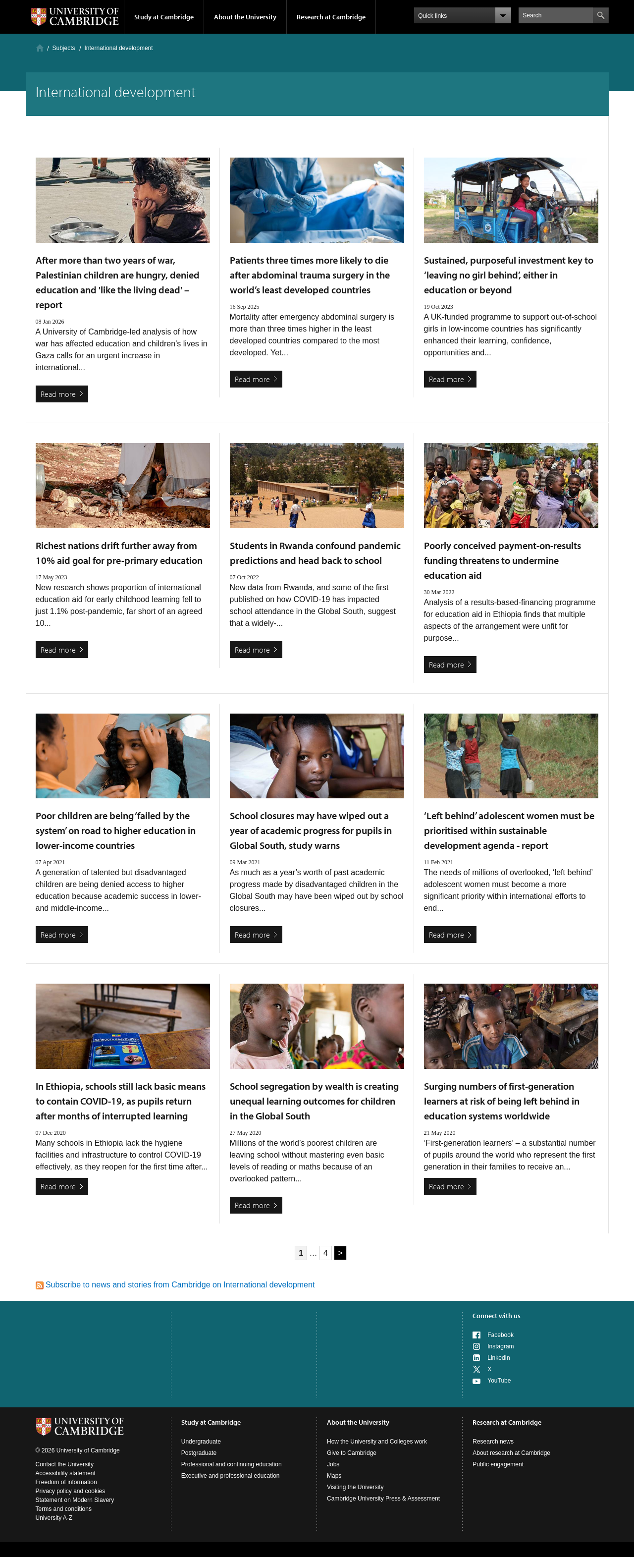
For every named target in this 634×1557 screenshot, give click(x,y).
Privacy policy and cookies (71, 1491)
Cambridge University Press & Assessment (383, 1498)
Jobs (333, 1464)
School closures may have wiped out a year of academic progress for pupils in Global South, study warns (311, 830)
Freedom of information (66, 1482)
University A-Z (54, 1517)
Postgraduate (198, 1452)
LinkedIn (498, 1357)
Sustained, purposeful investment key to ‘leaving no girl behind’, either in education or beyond (508, 275)
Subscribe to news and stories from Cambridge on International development (175, 1284)
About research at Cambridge (511, 1452)
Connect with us (497, 1315)
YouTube (499, 1380)
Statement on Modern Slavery (75, 1500)
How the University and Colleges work (377, 1441)
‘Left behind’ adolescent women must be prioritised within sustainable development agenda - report (509, 830)
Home (40, 48)
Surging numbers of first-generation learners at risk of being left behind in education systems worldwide (502, 1101)
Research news (493, 1441)
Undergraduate (201, 1441)
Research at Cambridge (331, 16)
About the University (245, 16)
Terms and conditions (64, 1508)
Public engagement (498, 1464)
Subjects (64, 48)
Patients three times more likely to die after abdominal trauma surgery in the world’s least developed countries (310, 275)
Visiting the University (355, 1487)
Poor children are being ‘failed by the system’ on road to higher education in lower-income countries (116, 830)
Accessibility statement (66, 1473)
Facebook (500, 1335)
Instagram (500, 1346)
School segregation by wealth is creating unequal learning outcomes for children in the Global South (314, 1101)
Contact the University (65, 1464)
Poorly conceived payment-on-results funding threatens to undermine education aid (502, 560)
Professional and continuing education (231, 1464)
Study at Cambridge (164, 16)
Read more (58, 394)
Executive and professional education (230, 1475)
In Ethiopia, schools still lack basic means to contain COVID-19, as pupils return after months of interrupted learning (121, 1101)
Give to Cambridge (351, 1452)
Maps (334, 1475)
